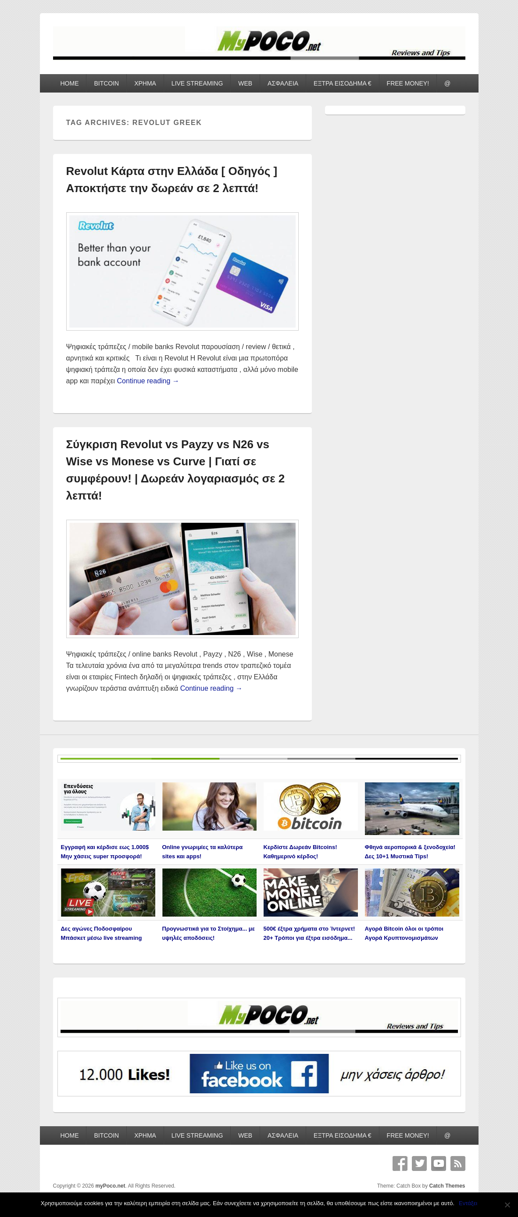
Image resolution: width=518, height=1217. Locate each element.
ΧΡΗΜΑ (145, 83)
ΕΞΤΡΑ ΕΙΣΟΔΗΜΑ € (343, 83)
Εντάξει (468, 1203)
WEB (245, 83)
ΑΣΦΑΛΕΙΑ (283, 83)
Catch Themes (447, 1186)
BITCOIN (106, 83)
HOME (69, 83)
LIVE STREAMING (197, 83)
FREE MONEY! (408, 83)
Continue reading (148, 381)
